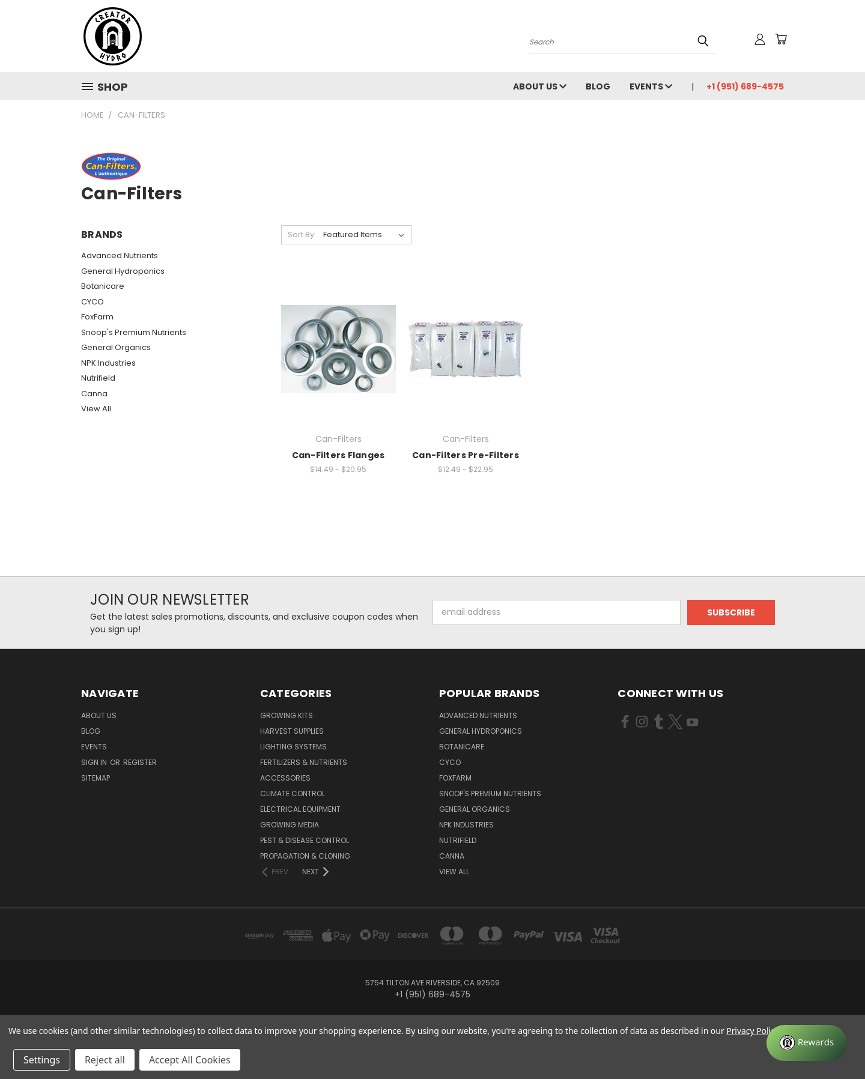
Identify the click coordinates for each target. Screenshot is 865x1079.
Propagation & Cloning (305, 856)
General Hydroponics (123, 271)
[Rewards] (806, 1043)
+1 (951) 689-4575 (745, 86)
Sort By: (302, 234)
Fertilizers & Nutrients (303, 762)
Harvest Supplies (292, 731)
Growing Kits (286, 715)
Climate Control (292, 793)
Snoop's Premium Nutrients (133, 332)
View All (96, 408)
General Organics (116, 347)
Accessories (285, 778)
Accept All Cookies (190, 1059)
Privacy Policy (752, 1030)
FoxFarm (97, 316)
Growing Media (289, 825)
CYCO (92, 301)
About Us (539, 86)
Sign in (95, 762)
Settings (41, 1059)
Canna (94, 393)
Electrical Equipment (300, 809)
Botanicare (102, 286)
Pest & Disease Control (304, 840)
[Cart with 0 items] (781, 39)
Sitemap (95, 778)
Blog (598, 86)
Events (651, 86)
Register (140, 762)
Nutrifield (98, 378)
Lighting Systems (293, 747)
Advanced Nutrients (119, 255)
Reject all (105, 1059)
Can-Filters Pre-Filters (465, 455)
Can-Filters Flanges (338, 455)
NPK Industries (108, 363)
